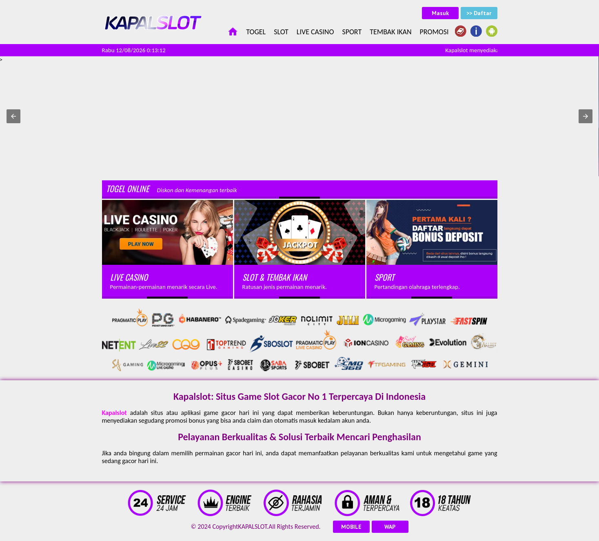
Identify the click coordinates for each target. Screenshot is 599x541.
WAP (389, 526)
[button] (13, 116)
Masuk (440, 13)
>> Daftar (478, 13)
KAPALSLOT (252, 526)
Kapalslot (114, 413)
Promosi (434, 31)
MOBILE (351, 526)
